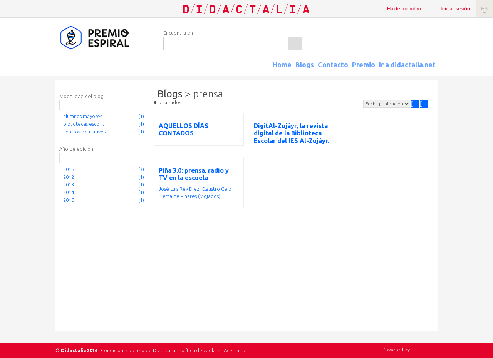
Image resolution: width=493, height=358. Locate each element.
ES (484, 9)
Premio (363, 64)
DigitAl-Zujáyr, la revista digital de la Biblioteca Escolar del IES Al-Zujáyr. (291, 133)
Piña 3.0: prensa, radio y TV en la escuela (194, 174)
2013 (68, 184)
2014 (68, 192)
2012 (68, 177)
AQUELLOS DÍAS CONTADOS (183, 129)
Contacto (333, 64)
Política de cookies (199, 350)
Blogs (304, 64)
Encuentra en (178, 32)
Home (282, 64)
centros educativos (84, 131)
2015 (68, 200)
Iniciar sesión (455, 9)
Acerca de (235, 350)
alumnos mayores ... (85, 116)
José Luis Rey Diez (179, 188)
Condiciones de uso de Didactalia (138, 350)
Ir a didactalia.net (407, 64)
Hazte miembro (404, 9)
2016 (68, 169)
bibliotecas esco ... (83, 124)
